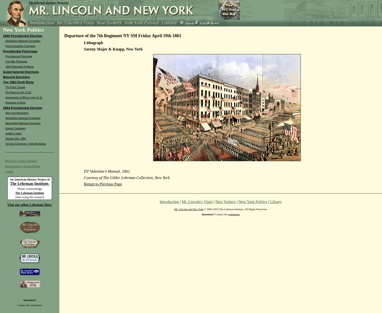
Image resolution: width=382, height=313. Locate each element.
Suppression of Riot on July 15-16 (23, 97)
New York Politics (252, 202)
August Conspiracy (15, 128)
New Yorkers (225, 202)
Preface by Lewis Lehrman (21, 161)
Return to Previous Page (103, 184)
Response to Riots (15, 102)
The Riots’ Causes (15, 87)
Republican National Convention (22, 41)
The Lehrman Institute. (29, 183)
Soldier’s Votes (13, 133)
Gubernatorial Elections (21, 72)
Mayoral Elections (16, 77)
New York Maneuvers (17, 113)
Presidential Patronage (20, 51)
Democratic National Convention (22, 123)
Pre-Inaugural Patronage (18, 56)
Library (276, 202)
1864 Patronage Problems (19, 66)
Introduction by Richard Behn (22, 166)
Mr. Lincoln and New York (189, 209)
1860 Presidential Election (22, 36)
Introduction (169, 202)
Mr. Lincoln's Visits (197, 202)
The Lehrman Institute (29, 193)
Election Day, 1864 (15, 138)
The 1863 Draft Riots (18, 82)
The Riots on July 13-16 (18, 92)
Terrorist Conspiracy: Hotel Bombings (25, 144)
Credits (9, 171)
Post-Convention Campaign (20, 46)
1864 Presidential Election (22, 108)
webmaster (36, 305)
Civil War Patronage (16, 61)
